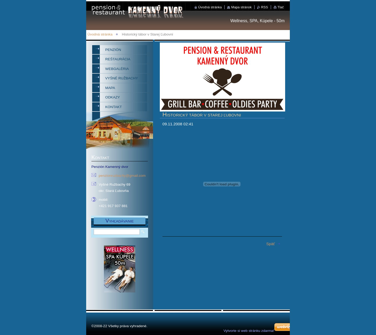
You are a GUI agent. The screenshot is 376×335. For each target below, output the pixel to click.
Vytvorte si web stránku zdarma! (249, 331)
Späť (270, 244)
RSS (264, 7)
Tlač (281, 7)
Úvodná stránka (210, 7)
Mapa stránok (241, 7)
